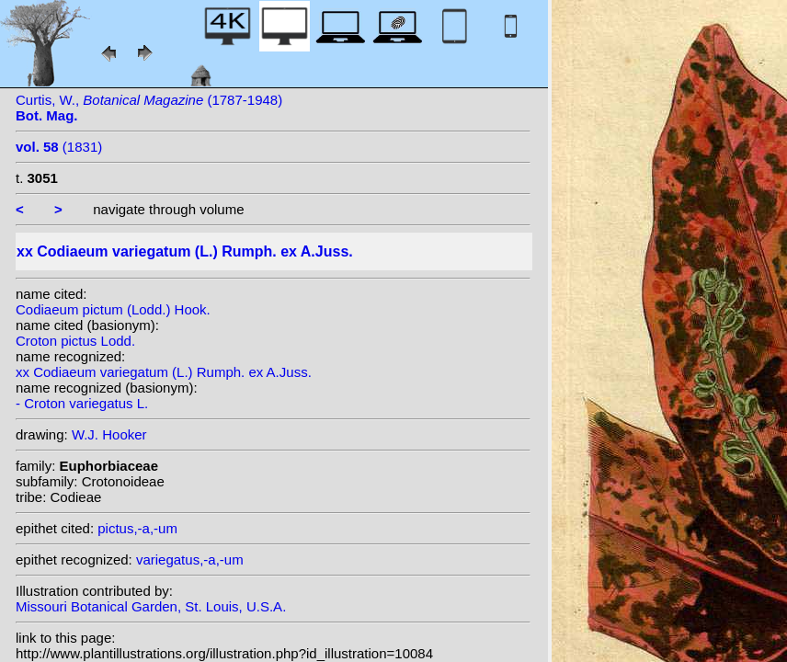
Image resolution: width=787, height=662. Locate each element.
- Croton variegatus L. (82, 403)
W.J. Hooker (109, 434)
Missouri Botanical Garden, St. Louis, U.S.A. (151, 606)
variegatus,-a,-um (190, 559)
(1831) (59, 146)
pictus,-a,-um (137, 528)
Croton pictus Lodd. (75, 340)
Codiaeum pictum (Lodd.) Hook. (113, 309)
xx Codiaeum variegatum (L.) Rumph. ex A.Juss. (164, 372)
